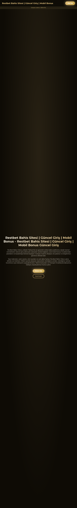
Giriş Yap (70, 3)
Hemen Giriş (38, 271)
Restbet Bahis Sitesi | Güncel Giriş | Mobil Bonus (27, 3)
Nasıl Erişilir (38, 276)
